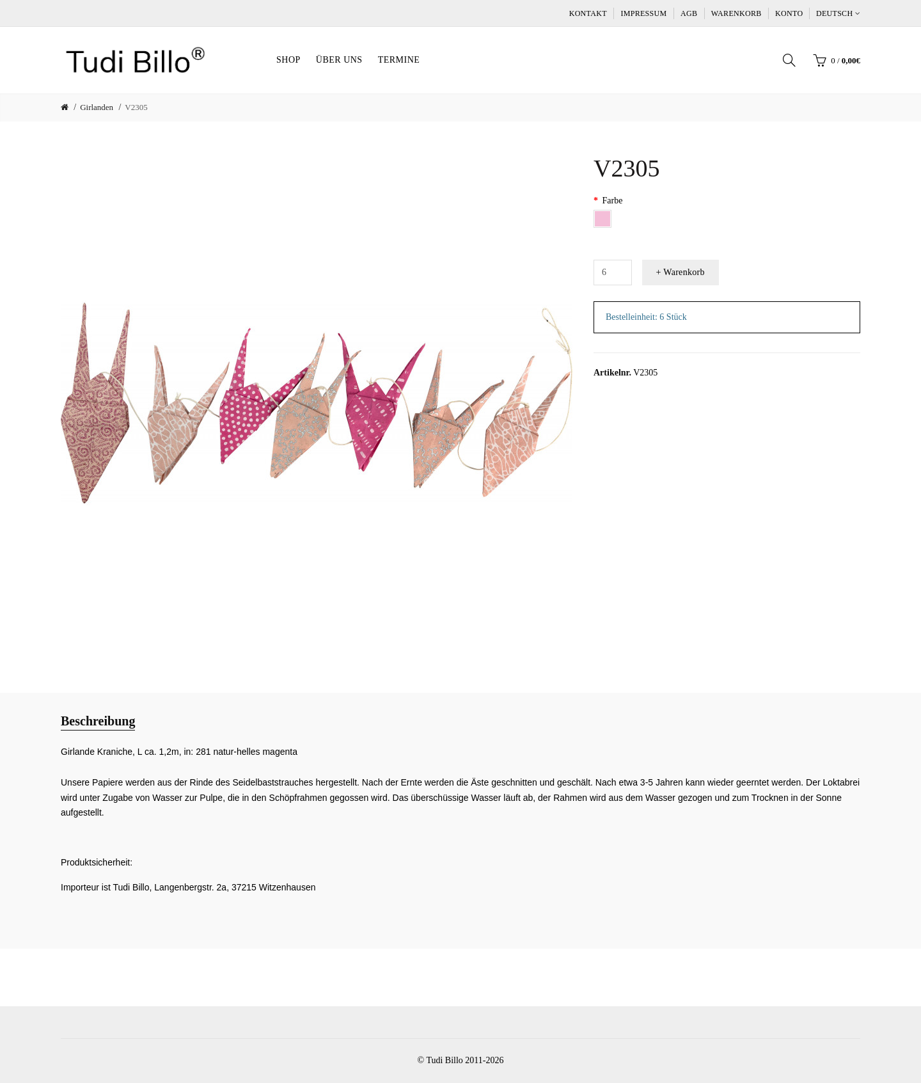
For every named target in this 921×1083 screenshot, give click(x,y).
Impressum (643, 13)
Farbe (612, 200)
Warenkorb (736, 13)
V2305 (136, 107)
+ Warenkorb (680, 272)
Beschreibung (98, 721)
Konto (789, 13)
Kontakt (588, 13)
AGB (689, 13)
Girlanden (96, 107)
